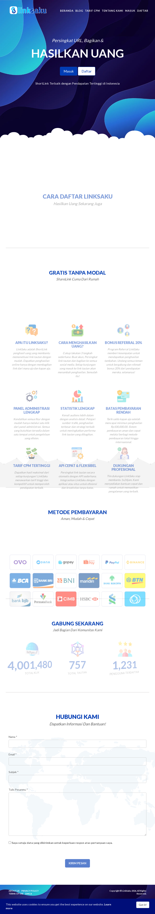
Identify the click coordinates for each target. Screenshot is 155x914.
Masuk (69, 71)
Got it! (143, 904)
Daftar (87, 71)
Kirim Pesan (77, 863)
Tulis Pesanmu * (18, 789)
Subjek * (14, 772)
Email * (13, 754)
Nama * (13, 736)
